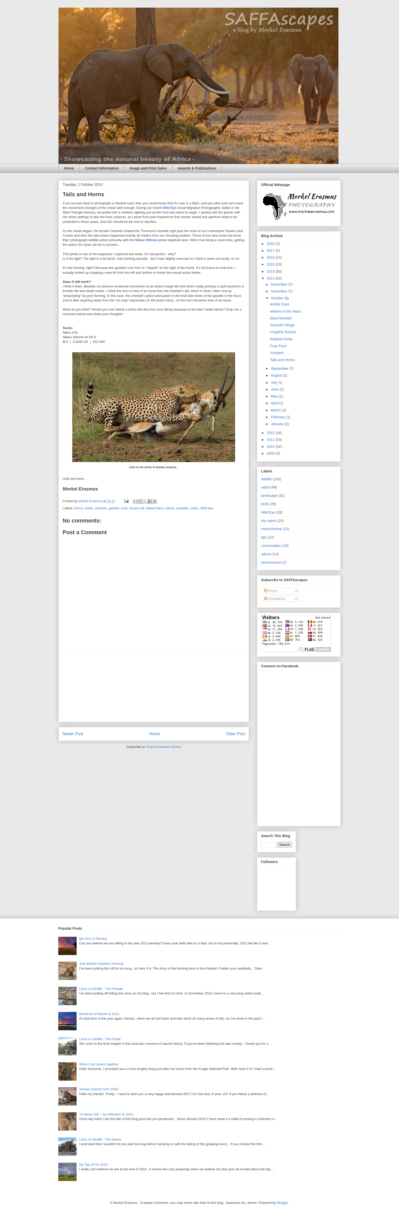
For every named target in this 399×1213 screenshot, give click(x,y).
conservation (271, 546)
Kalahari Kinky (281, 339)
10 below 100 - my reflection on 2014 (106, 1114)
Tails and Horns (282, 360)
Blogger (282, 1203)
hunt (124, 508)
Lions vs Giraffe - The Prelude (101, 989)
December (279, 284)
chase (88, 508)
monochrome (271, 529)
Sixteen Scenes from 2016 (98, 1089)
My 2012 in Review (93, 939)
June (275, 389)
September (280, 368)
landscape (269, 496)
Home (69, 168)
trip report (268, 521)
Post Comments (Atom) (164, 747)
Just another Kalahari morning (101, 963)
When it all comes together (98, 1064)
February (278, 417)
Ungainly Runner (283, 332)
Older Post (235, 734)
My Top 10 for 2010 (93, 1164)
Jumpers (277, 353)
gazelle (114, 508)
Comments (275, 599)
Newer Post (73, 734)
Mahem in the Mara (285, 311)
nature (170, 508)
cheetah (101, 508)
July (274, 382)
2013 (271, 278)
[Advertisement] (154, 686)
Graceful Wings (282, 325)
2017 (271, 251)
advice (266, 554)
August (277, 375)
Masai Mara (154, 508)
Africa (78, 508)
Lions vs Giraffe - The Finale (100, 1039)
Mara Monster (281, 318)
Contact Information (102, 168)
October (277, 298)
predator (183, 508)
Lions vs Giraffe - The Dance (100, 1139)
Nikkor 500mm (146, 240)
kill (142, 508)
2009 (271, 453)
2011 (271, 440)
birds (265, 504)
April (275, 403)
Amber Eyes (279, 304)
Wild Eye (170, 208)
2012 (271, 433)
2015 (271, 264)
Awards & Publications (197, 168)
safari (194, 508)
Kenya (134, 508)
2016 (271, 257)
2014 (271, 271)
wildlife (266, 479)
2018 (271, 244)
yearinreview (271, 562)
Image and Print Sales (148, 168)
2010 (271, 446)
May (274, 396)
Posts (270, 591)
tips (264, 537)
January (277, 424)
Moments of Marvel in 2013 (99, 1014)
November (279, 291)
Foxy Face (278, 346)
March (276, 410)
